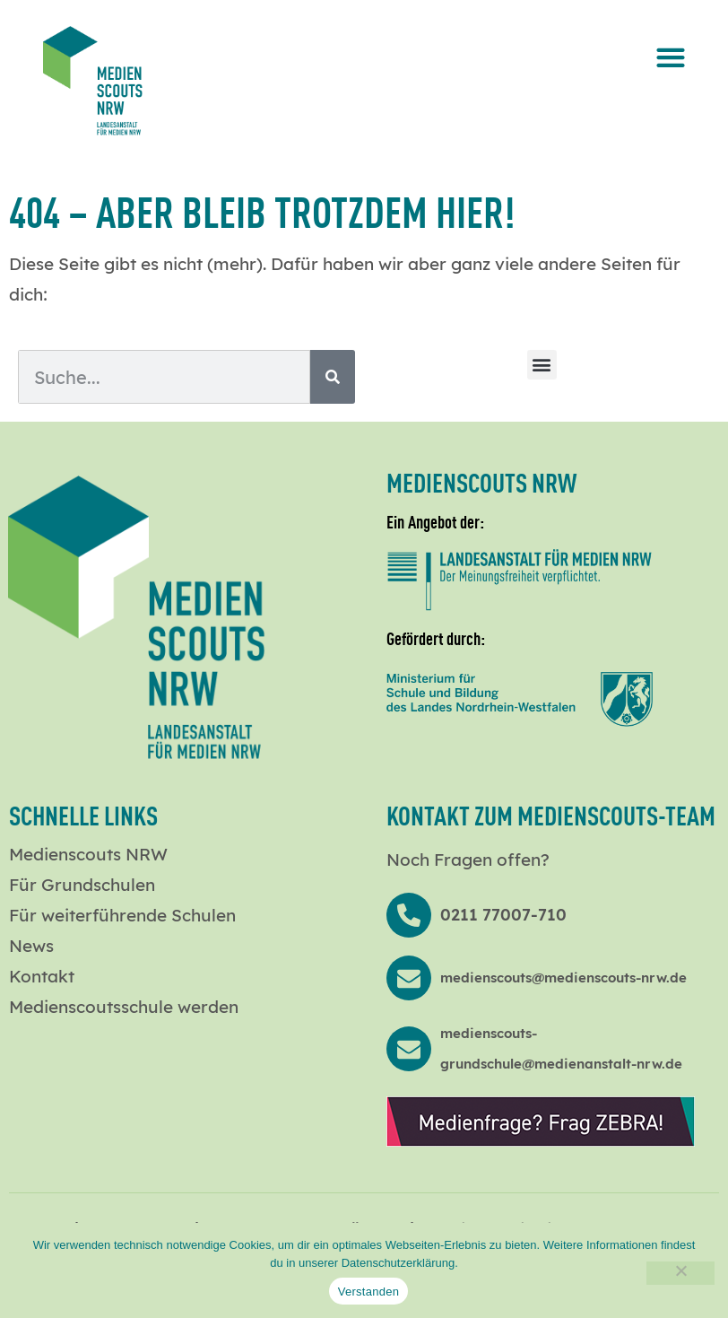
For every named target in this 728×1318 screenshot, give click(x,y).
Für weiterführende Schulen (122, 915)
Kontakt (41, 976)
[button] (670, 57)
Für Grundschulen (82, 885)
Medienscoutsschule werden (123, 1007)
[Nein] (680, 1273)
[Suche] (332, 377)
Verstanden (368, 1291)
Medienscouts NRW (88, 854)
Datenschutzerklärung (398, 1263)
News (31, 946)
